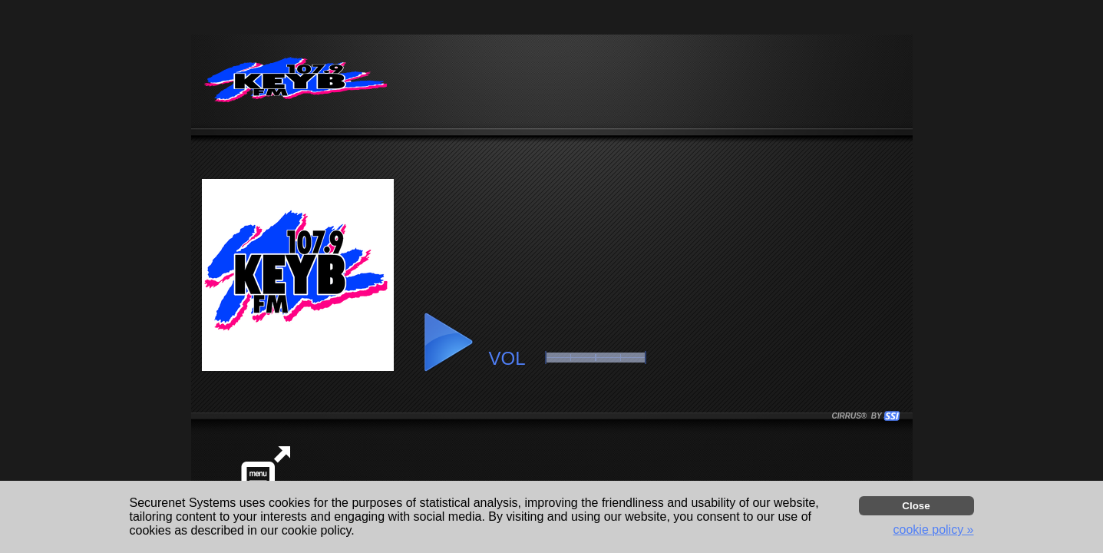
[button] (447, 342)
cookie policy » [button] (933, 529)
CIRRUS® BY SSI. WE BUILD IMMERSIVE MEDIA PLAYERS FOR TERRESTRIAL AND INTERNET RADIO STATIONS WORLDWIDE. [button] (859, 416)
